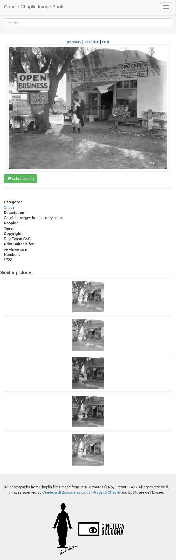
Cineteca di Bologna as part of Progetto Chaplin (81, 492)
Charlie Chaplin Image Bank (33, 6)
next (105, 42)
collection (91, 42)
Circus (9, 207)
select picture (20, 179)
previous (74, 42)
